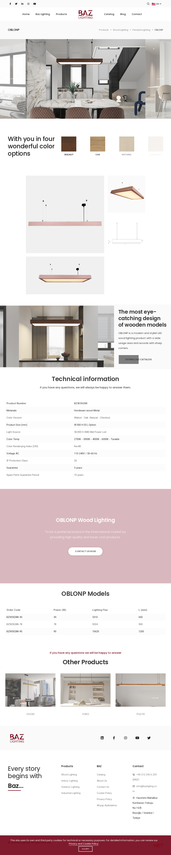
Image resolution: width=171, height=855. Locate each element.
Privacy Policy (104, 799)
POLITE (141, 714)
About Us (102, 780)
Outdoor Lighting (70, 786)
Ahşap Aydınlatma (107, 805)
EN (156, 3)
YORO (85, 714)
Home (26, 14)
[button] (160, 79)
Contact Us (103, 786)
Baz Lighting (43, 14)
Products (61, 14)
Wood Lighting (120, 29)
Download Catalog (135, 359)
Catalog (109, 14)
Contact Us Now (85, 551)
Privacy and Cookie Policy (83, 843)
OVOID (30, 714)
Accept (85, 849)
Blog (123, 14)
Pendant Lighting (141, 29)
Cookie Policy (104, 793)
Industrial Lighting (70, 793)
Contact (137, 14)
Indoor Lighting (69, 780)
